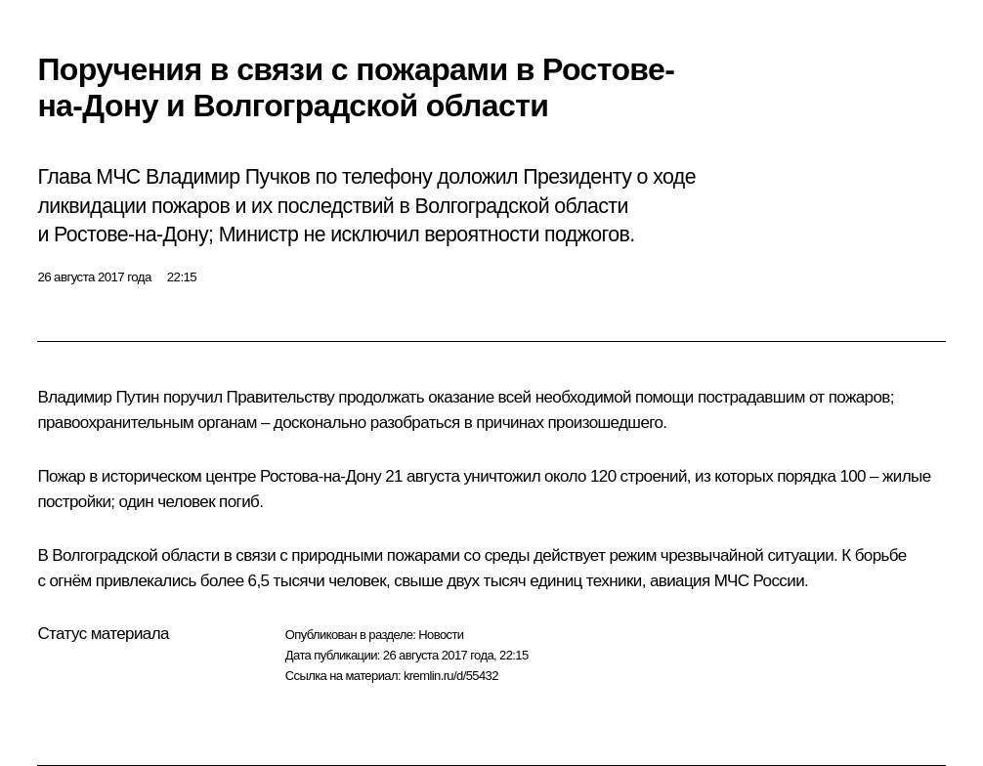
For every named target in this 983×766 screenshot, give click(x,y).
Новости (440, 634)
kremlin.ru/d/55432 (451, 675)
